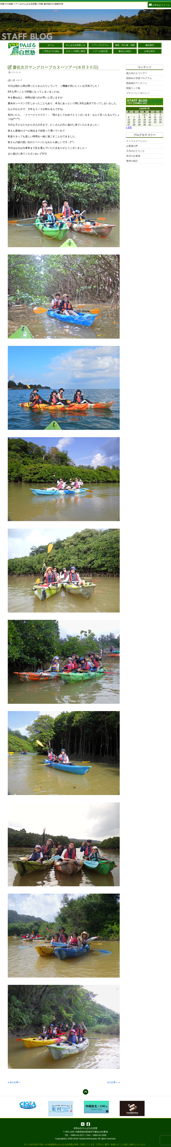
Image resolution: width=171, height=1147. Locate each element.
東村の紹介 (132, 161)
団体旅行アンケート (136, 83)
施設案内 (149, 45)
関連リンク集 (133, 88)
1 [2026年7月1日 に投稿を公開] (139, 114)
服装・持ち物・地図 (125, 45)
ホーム (51, 45)
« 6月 (129, 127)
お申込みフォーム (159, 4)
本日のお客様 (133, 156)
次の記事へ (112, 1082)
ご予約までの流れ (51, 51)
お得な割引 (149, 51)
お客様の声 (132, 146)
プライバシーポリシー (138, 93)
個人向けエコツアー (136, 73)
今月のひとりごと (135, 151)
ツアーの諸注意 (100, 51)
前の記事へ (15, 1082)
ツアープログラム (100, 45)
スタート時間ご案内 (75, 51)
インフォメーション (136, 141)
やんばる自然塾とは (75, 45)
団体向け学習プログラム (139, 78)
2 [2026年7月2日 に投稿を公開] (144, 114)
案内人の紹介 (125, 51)
